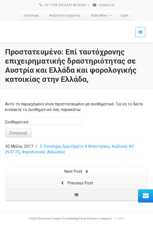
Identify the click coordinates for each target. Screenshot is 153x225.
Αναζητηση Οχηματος (65, 15)
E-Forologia (50, 146)
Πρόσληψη (31, 15)
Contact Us (103, 5)
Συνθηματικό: (43, 121)
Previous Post (76, 183)
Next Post (76, 171)
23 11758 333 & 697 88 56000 (62, 5)
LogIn (124, 15)
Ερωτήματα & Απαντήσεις (86, 146)
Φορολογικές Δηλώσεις (44, 151)
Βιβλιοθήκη (101, 15)
